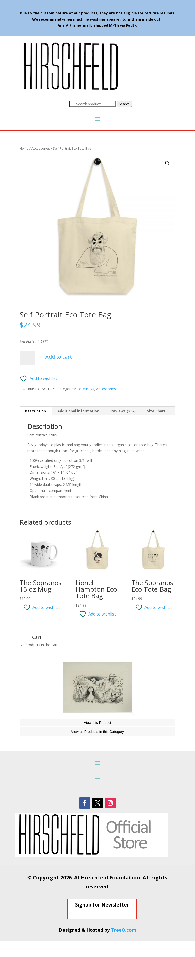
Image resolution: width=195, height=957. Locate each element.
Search (124, 103)
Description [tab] (35, 410)
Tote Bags (85, 388)
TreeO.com (123, 946)
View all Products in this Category (97, 748)
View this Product (97, 739)
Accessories (40, 148)
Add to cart (58, 356)
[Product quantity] (27, 358)
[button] (167, 163)
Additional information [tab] (78, 410)
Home (24, 148)
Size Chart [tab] (156, 410)
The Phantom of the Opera (49, 723)
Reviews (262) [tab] (123, 410)
